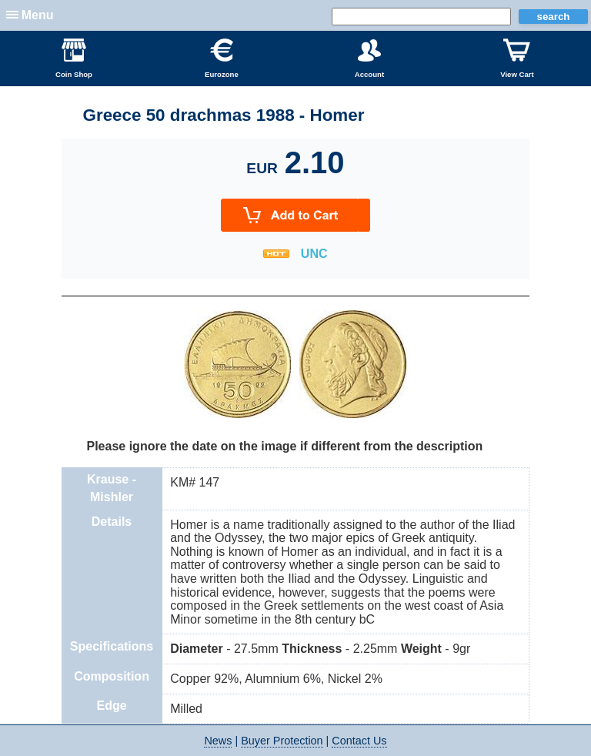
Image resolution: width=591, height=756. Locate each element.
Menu (38, 15)
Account (369, 58)
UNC (314, 253)
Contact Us (359, 740)
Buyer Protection (281, 740)
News (218, 740)
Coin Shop (73, 58)
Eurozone (222, 58)
